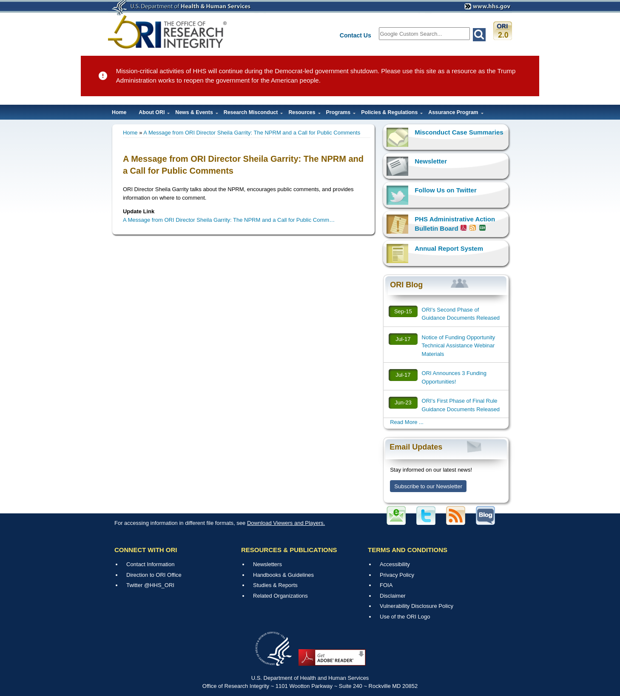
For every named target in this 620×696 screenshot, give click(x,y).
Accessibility (395, 564)
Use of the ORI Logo (405, 616)
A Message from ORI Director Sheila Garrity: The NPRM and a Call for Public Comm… (229, 220)
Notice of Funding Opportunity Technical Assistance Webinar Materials (458, 345)
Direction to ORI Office (154, 575)
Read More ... (407, 422)
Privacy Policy (397, 575)
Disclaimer (393, 596)
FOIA (386, 585)
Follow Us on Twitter (446, 190)
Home (119, 112)
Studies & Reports (275, 585)
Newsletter (431, 161)
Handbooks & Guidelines (283, 575)
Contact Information (150, 564)
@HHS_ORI (159, 585)
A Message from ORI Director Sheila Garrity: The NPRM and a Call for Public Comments (251, 132)
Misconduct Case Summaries (459, 132)
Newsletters (267, 564)
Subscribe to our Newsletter (428, 486)
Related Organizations (280, 596)
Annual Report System (449, 248)
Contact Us (355, 35)
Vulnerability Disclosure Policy (416, 606)
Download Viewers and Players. (286, 523)
